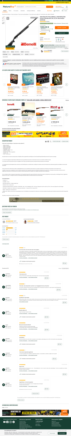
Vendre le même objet (56, 141)
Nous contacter (66, 0)
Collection (23, 10)
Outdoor (39, 10)
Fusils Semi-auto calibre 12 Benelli (47, 14)
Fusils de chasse (14, 14)
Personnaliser (52, 433)
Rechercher (49, 6)
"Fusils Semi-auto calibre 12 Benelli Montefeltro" (39, 100)
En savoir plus (43, 66)
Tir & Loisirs (16, 10)
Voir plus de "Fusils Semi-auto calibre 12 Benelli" (11, 128)
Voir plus (67, 100)
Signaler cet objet (65, 141)
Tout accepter (62, 433)
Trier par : (60, 268)
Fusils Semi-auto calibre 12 (34, 14)
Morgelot (48, 50)
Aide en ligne (60, 0)
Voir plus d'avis (35, 393)
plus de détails (5, 56)
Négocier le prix (62, 33)
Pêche (10, 10)
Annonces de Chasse (6, 14)
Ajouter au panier (61, 27)
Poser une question (65, 51)
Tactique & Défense (31, 10)
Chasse (4, 10)
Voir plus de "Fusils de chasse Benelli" (9, 130)
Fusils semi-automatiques (23, 14)
